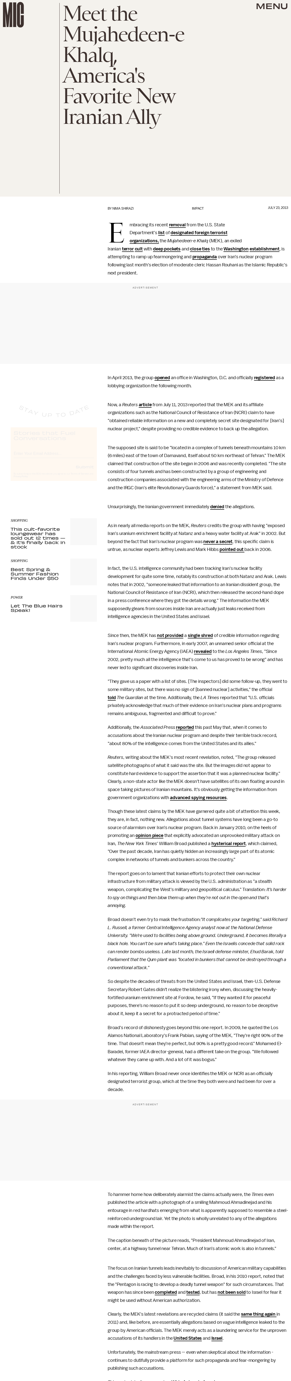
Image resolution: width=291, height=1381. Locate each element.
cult (139, 248)
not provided (170, 635)
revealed (203, 651)
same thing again (258, 1314)
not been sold (232, 1292)
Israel (217, 1338)
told (112, 697)
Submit (85, 471)
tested (193, 1292)
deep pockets (167, 248)
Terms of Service (80, 478)
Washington (235, 248)
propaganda (204, 256)
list (161, 232)
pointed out (232, 549)
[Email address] (54, 457)
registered (264, 377)
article (145, 404)
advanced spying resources (198, 797)
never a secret (217, 541)
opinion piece (149, 835)
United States (187, 1338)
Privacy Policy (21, 481)
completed (166, 1292)
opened (162, 377)
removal (177, 224)
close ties (200, 248)
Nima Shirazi (123, 208)
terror (128, 248)
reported (185, 727)
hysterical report (228, 843)
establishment (264, 248)
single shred (200, 635)
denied (217, 506)
